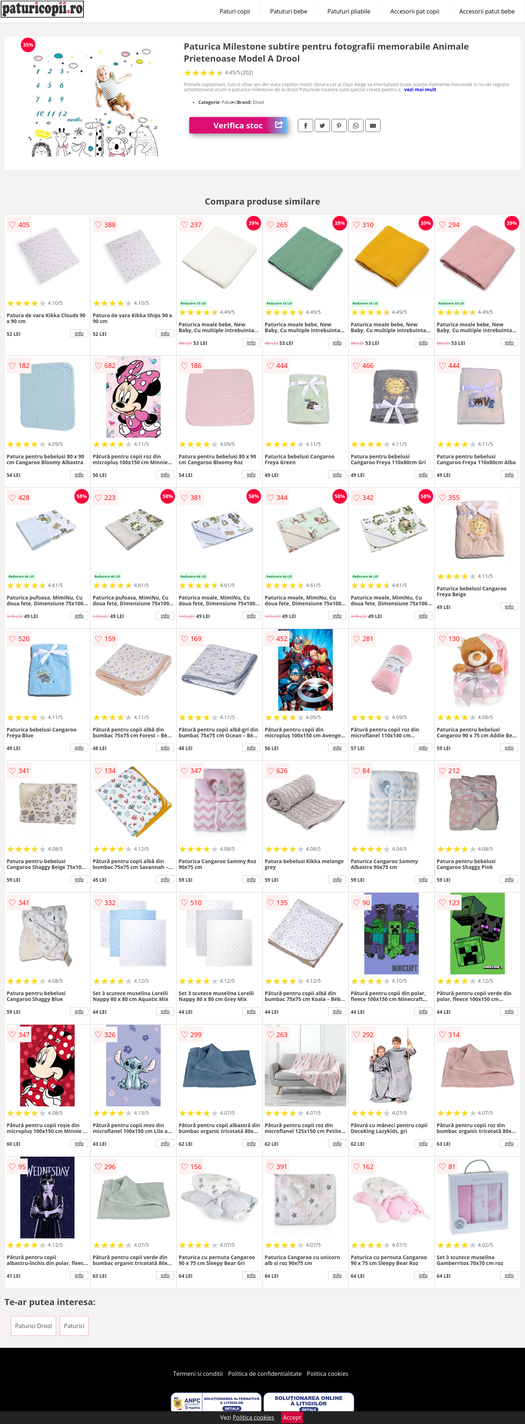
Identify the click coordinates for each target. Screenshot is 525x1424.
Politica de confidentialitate (265, 1374)
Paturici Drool (33, 1326)
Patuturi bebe (288, 11)
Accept (292, 1417)
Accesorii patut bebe (487, 11)
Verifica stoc (250, 125)
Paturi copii (234, 11)
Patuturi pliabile (348, 11)
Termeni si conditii (198, 1374)
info (79, 333)
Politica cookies (328, 1374)
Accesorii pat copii (414, 11)
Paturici (74, 1326)
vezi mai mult (420, 89)
